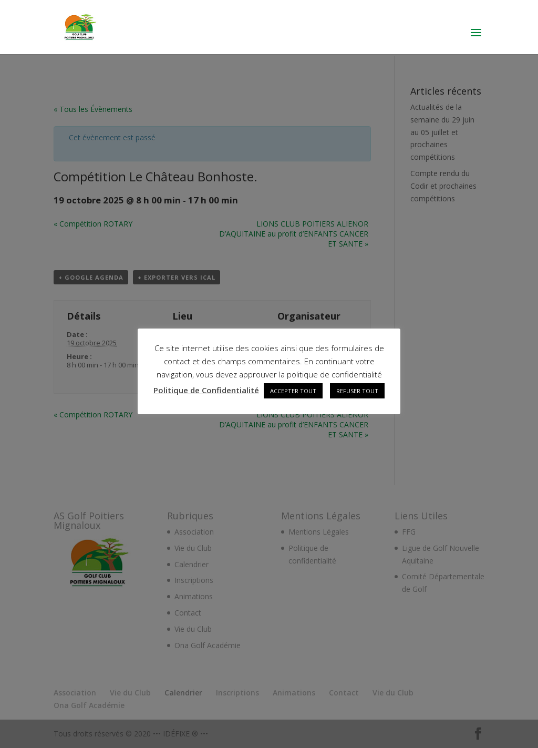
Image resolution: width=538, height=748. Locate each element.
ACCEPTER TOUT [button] (293, 391)
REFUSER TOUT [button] (357, 391)
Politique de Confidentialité (206, 390)
